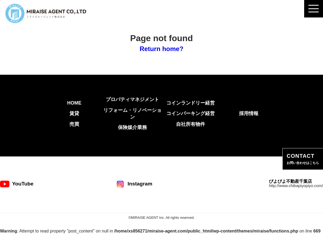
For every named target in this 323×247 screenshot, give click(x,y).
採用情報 (248, 113)
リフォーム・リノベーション (132, 114)
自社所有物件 (190, 124)
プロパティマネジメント (132, 99)
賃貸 (74, 113)
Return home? (162, 48)
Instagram (133, 184)
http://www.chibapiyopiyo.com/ (296, 185)
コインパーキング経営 (190, 113)
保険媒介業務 (132, 127)
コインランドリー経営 (190, 103)
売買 (74, 124)
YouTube (16, 184)
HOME (74, 103)
